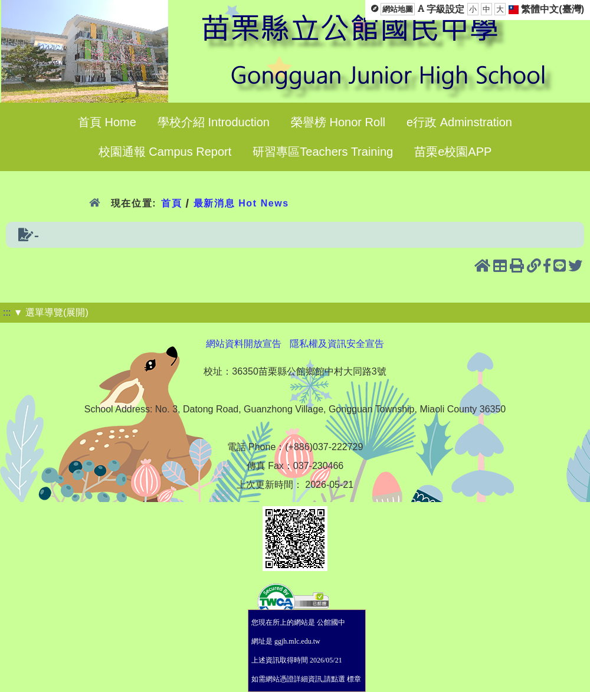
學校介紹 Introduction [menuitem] (214, 122)
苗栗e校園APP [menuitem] (452, 151)
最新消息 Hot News (241, 203)
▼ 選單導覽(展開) (51, 312)
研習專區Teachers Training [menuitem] (323, 151)
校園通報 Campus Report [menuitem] (165, 151)
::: (7, 312)
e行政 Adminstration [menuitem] (459, 122)
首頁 (171, 203)
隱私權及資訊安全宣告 (337, 344)
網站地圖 (397, 9)
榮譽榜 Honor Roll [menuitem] (338, 122)
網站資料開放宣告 (243, 344)
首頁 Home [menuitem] (107, 122)
